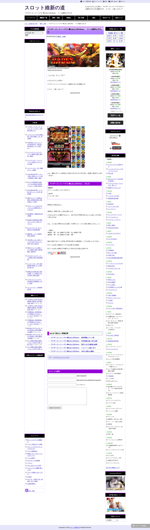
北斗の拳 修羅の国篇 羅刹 (115, 258)
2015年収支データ (115, 99)
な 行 (114, 38)
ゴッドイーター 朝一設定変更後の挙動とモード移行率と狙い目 (34, 265)
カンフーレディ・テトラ (115, 214)
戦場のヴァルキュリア (114, 187)
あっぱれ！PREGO (113, 335)
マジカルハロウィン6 (114, 268)
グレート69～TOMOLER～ (115, 308)
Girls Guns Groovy (113, 228)
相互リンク (119, 18)
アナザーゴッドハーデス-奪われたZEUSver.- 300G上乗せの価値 (72, 351)
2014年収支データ (115, 108)
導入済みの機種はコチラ (113, 467)
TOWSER (111, 376)
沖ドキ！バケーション (114, 298)
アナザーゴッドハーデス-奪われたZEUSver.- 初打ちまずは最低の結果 (74, 344)
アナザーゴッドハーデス (61, 357)
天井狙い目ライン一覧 (115, 33)
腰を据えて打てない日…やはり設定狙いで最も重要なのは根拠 (34, 330)
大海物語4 (111, 250)
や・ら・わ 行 (117, 41)
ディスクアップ (112, 289)
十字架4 (110, 300)
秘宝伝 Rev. (111, 266)
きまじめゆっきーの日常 (34, 465)
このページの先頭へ (141, 526)
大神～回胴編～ (112, 295)
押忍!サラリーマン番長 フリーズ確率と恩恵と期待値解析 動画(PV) (34, 249)
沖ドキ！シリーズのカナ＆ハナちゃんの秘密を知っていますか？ (34, 207)
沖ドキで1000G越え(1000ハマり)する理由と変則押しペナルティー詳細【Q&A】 (35, 184)
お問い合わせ (114, 1)
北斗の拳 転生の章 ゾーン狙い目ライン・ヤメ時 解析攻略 (35, 192)
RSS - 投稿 (30, 491)
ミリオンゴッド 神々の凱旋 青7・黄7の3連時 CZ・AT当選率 (35, 136)
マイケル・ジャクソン (114, 219)
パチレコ (29, 463)
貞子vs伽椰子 (112, 282)
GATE (109, 193)
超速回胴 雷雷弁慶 (113, 341)
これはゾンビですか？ (114, 233)
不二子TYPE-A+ (112, 239)
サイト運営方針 (86, 1)
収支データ (106, 18)
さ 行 (121, 36)
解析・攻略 (56, 18)
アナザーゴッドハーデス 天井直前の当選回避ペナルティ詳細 (34, 281)
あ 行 (109, 36)
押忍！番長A (111, 225)
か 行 (114, 36)
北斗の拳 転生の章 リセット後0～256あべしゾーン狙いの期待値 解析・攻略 (35, 176)
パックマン (111, 244)
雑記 (93, 18)
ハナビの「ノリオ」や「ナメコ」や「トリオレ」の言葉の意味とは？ (34, 128)
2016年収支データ (115, 91)
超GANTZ (111, 204)
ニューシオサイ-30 (113, 206)
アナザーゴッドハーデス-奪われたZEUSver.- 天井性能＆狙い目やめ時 (74, 341)
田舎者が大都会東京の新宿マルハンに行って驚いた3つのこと (34, 221)
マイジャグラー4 (113, 349)
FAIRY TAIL (111, 255)
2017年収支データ (115, 82)
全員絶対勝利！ (31, 483)
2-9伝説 (29, 477)
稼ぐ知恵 (81, 18)
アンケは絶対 (31, 458)
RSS (106, 1)
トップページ (30, 18)
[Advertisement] (75, 108)
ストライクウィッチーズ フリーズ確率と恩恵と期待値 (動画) (34, 154)
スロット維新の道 (44, 7)
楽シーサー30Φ (112, 253)
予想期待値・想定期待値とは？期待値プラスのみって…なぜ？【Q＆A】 (34, 313)
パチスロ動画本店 (32, 451)
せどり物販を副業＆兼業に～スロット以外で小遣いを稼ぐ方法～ (34, 342)
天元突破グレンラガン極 (115, 287)
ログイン (123, 1)
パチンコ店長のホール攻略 (34, 444)
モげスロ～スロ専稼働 (33, 460)
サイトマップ (98, 1)
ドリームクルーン (113, 217)
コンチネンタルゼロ (113, 196)
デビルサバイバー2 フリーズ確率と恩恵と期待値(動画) (35, 257)
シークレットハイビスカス (115, 263)
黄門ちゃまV (111, 279)
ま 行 (109, 41)
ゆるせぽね (111, 274)
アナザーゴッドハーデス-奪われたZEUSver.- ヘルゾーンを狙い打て (73, 348)
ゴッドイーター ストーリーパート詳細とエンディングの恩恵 (34, 162)
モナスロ (110, 303)
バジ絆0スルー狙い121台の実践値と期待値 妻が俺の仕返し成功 (35, 301)
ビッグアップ (112, 209)
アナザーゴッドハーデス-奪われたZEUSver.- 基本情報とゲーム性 (72, 337)
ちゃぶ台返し (112, 284)
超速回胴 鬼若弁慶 (113, 198)
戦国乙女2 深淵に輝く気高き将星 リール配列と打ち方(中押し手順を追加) (34, 273)
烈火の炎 (110, 173)
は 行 (121, 38)
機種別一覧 (43, 18)
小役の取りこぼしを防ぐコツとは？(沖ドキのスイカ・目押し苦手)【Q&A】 (35, 241)
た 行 (109, 38)
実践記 (68, 18)
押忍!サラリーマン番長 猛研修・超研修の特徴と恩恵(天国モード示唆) (34, 200)
